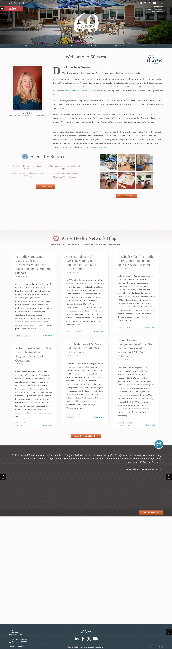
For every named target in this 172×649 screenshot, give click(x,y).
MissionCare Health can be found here (84, 92)
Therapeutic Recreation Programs (64, 174)
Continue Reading (98, 149)
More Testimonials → (151, 612)
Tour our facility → (126, 197)
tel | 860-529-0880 (18, 641)
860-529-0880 (16, 3)
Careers (20, 648)
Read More (48, 360)
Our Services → (46, 188)
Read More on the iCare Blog (86, 536)
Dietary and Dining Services (64, 178)
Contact (12, 648)
